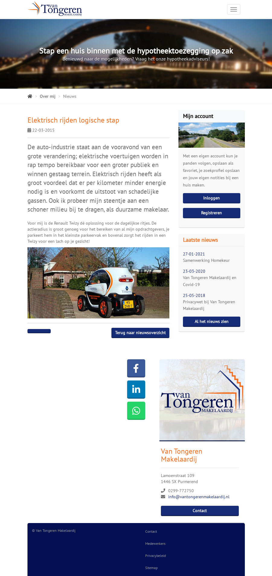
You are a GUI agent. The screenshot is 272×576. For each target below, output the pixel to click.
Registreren (211, 213)
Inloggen (211, 198)
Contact (200, 510)
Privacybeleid (155, 555)
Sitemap (151, 567)
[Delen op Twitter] (45, 331)
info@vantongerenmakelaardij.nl (198, 496)
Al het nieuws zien (212, 321)
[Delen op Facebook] (33, 331)
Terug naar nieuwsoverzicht (140, 332)
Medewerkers (155, 543)
